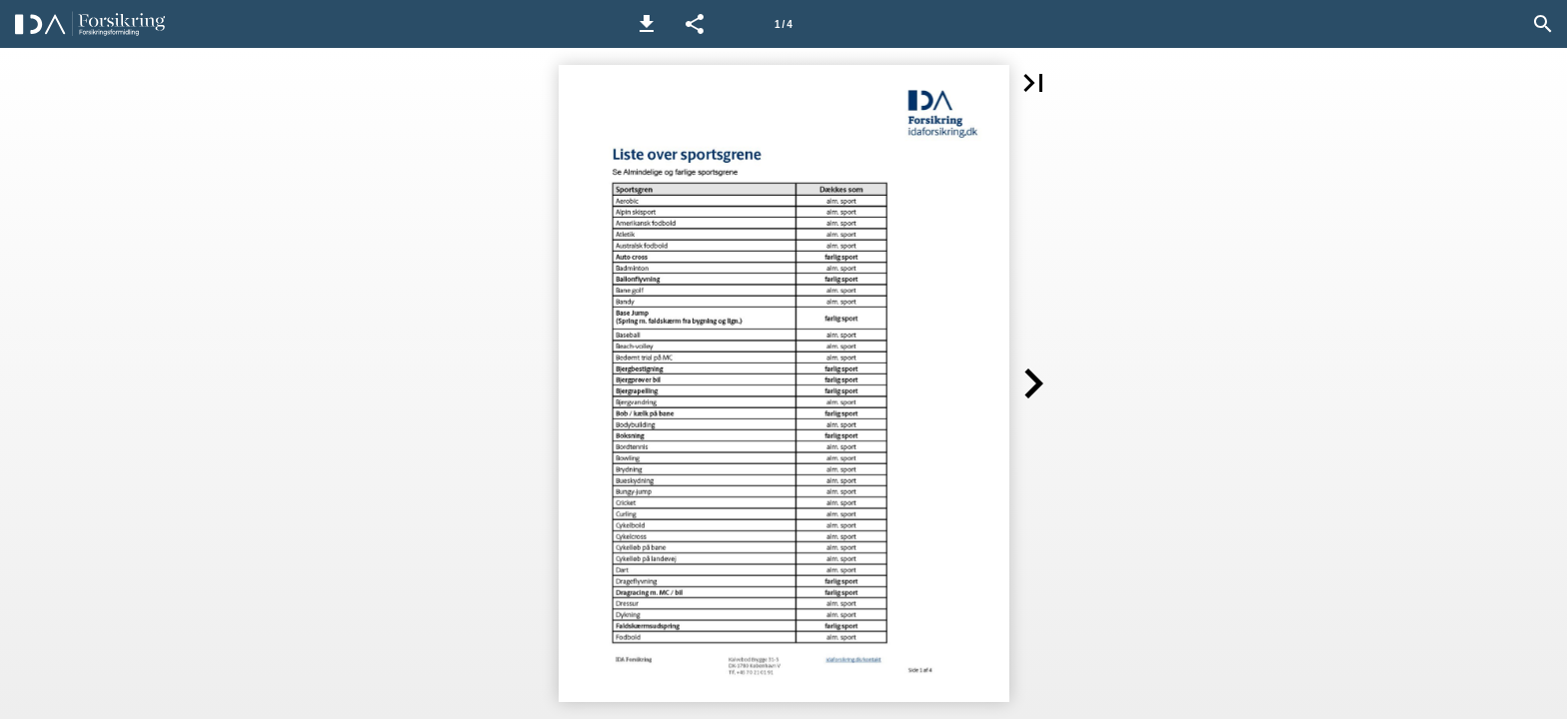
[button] (647, 24)
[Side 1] (783, 24)
